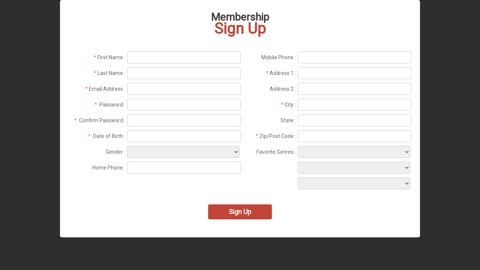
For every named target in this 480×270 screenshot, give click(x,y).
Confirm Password (101, 120)
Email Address (106, 89)
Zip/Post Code (277, 136)
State (287, 120)
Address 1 (282, 73)
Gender (114, 152)
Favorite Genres (275, 152)
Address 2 (282, 89)
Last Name (110, 73)
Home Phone (107, 168)
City (289, 105)
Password (111, 105)
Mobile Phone (277, 57)
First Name (110, 57)
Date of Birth (108, 136)
